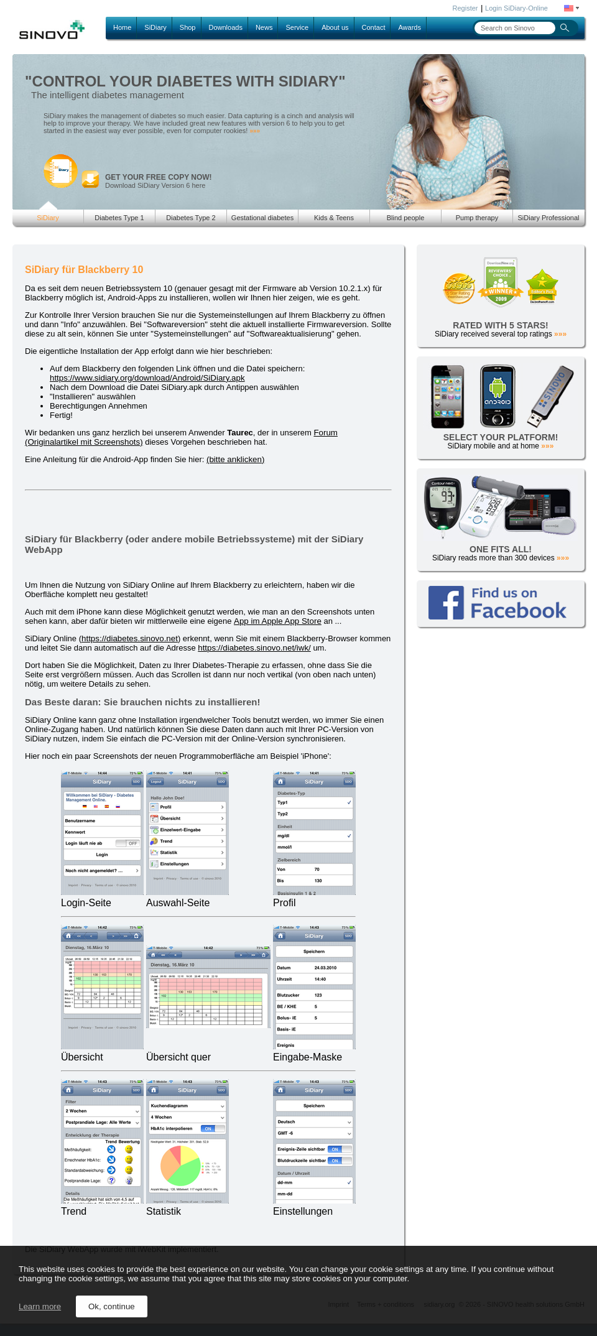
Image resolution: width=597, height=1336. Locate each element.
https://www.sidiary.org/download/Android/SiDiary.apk (147, 378)
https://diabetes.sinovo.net (129, 638)
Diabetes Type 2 (190, 217)
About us (335, 27)
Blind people (406, 217)
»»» (254, 131)
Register (465, 8)
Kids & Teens (334, 217)
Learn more (40, 1306)
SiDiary (155, 27)
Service (296, 27)
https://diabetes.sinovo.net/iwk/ (254, 647)
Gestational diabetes (262, 217)
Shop (188, 27)
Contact (374, 27)
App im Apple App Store (278, 621)
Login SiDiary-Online (516, 8)
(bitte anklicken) (235, 459)
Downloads (226, 27)
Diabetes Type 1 (119, 217)
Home (122, 27)
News (264, 27)
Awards (409, 27)
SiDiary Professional (548, 217)
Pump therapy (477, 217)
